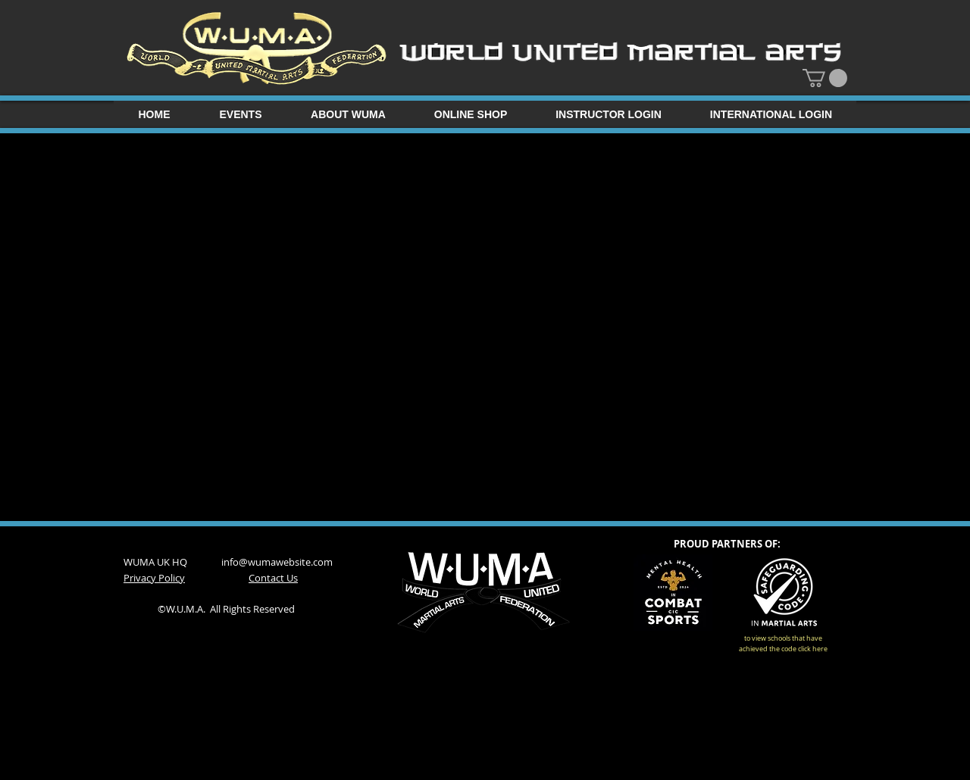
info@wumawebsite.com (277, 562)
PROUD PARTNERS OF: (727, 544)
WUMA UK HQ (172, 562)
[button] (825, 78)
